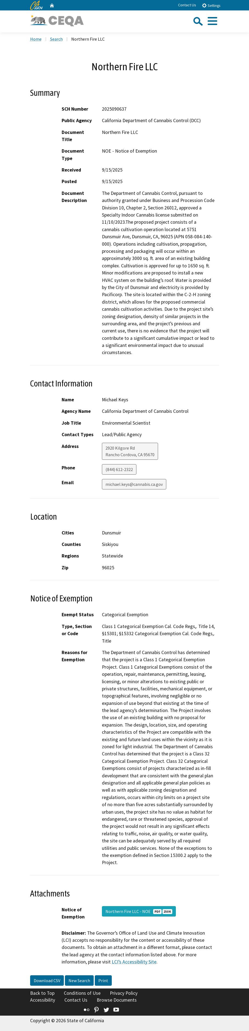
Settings (211, 5)
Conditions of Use (82, 993)
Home (36, 39)
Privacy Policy (124, 993)
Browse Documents (117, 1000)
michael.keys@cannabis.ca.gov (134, 484)
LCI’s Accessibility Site (134, 962)
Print (103, 980)
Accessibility (42, 1000)
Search (56, 39)
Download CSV (47, 980)
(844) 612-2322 (119, 469)
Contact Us (187, 4)
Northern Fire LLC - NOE (138, 911)
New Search (79, 980)
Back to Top (42, 993)
